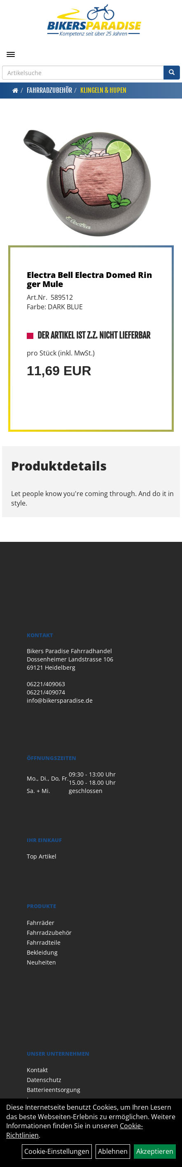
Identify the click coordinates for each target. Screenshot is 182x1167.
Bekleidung (42, 952)
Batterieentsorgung (53, 1090)
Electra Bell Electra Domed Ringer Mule (89, 279)
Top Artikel (41, 856)
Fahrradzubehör (49, 90)
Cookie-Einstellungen (56, 1151)
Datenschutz (44, 1080)
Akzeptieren (154, 1151)
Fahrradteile (44, 942)
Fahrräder (40, 923)
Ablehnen (113, 1151)
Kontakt (37, 1070)
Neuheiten (41, 962)
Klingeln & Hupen (103, 90)
